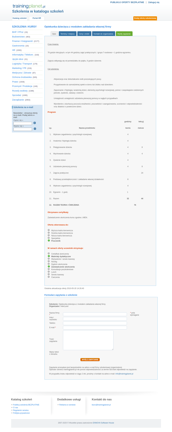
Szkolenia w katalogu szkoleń (38, 11)
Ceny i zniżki (84, 34)
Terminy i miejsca (67, 34)
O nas (15, 407)
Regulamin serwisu (21, 410)
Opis (54, 34)
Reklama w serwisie (67, 405)
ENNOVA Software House (103, 423)
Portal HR (37, 18)
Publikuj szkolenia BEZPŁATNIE (26, 405)
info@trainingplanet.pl (124, 374)
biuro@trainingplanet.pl (101, 405)
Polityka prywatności (21, 413)
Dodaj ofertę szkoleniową (145, 18)
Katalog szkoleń (20, 18)
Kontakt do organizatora (103, 34)
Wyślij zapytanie (124, 34)
